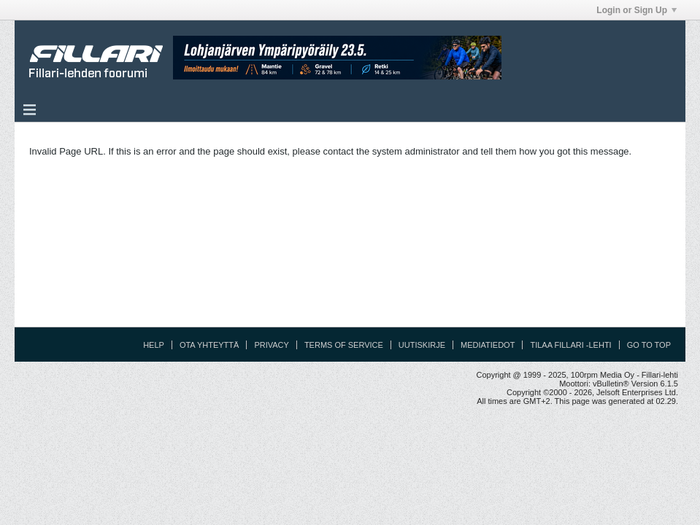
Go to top (649, 345)
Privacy (271, 345)
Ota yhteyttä (209, 345)
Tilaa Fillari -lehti (570, 345)
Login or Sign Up (636, 10)
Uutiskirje (422, 345)
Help (153, 345)
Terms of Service (343, 345)
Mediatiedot (488, 345)
